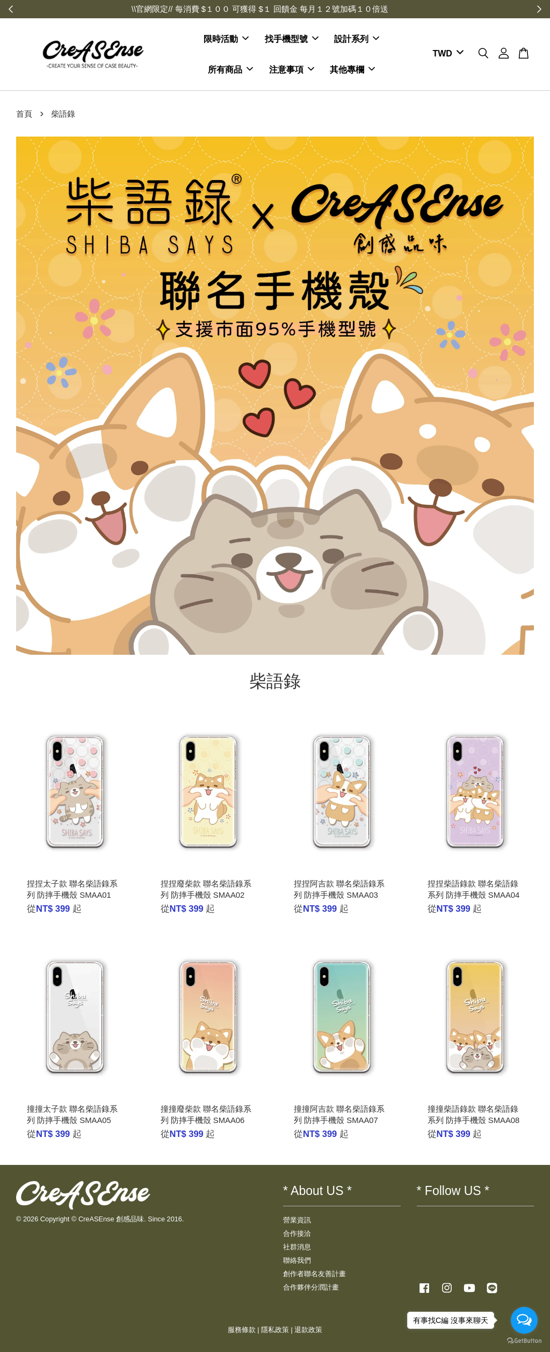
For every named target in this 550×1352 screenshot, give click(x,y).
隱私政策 (275, 1330)
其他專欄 (352, 69)
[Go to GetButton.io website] (524, 1340)
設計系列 (356, 39)
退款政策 (308, 1330)
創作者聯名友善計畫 (314, 1274)
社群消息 (297, 1247)
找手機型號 (292, 39)
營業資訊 (297, 1220)
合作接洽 (297, 1233)
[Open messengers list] (524, 1320)
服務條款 (242, 1330)
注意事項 (291, 69)
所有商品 (230, 69)
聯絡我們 (297, 1260)
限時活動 (226, 39)
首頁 (24, 113)
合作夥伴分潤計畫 (311, 1287)
